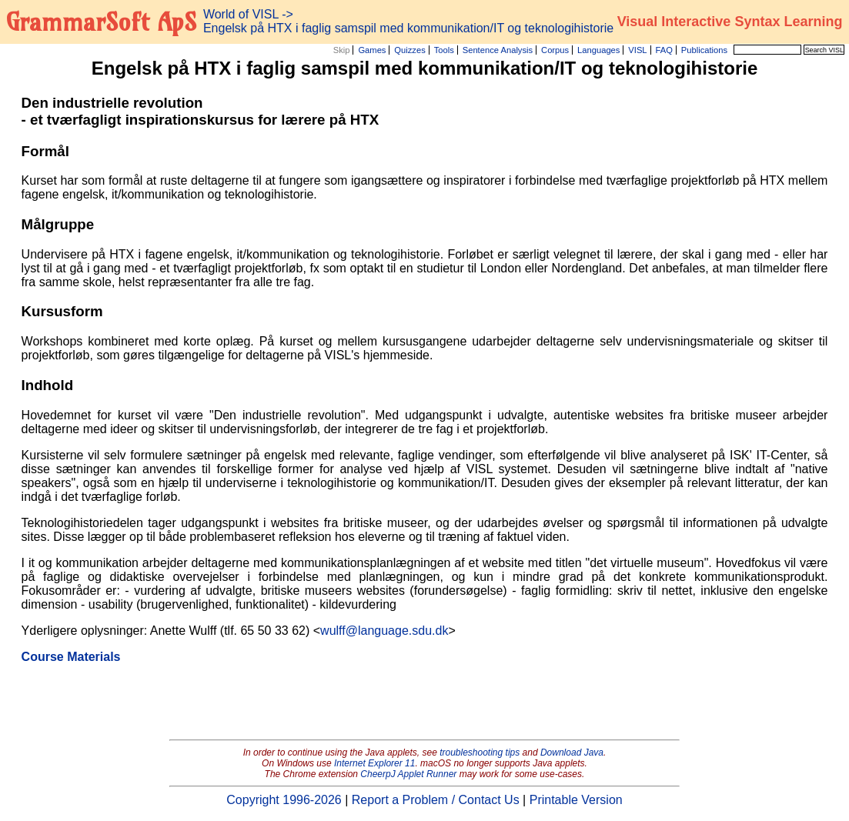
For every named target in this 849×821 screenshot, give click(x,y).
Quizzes (409, 50)
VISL (637, 50)
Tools (444, 50)
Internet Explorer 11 (374, 763)
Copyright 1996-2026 (283, 799)
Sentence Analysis (498, 50)
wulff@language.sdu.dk (384, 630)
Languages (598, 50)
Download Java (571, 752)
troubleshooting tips (480, 752)
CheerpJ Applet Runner (408, 774)
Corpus (555, 50)
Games (372, 50)
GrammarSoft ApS (101, 21)
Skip (341, 50)
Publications (704, 50)
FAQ (664, 50)
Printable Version (576, 799)
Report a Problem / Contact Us (436, 799)
